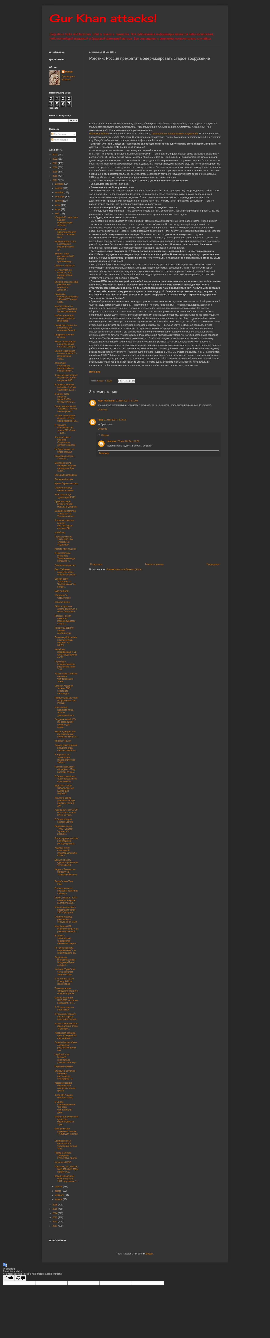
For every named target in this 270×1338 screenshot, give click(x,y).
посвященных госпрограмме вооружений (175, 133)
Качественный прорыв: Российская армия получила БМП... (66, 378)
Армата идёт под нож (65, 549)
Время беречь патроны (66, 483)
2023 (55, 154)
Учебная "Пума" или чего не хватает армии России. (65, 972)
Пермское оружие (64, 1066)
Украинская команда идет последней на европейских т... (65, 1035)
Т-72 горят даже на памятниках (64, 1008)
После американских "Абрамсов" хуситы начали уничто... (66, 409)
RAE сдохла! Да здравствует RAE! (65, 495)
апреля (59, 1186)
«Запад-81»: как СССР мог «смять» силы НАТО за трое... (66, 812)
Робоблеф (60, 532)
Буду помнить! (62, 591)
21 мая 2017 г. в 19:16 (115, 420)
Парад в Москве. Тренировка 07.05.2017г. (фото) (66, 1155)
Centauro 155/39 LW (65, 265)
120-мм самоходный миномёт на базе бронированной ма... (66, 418)
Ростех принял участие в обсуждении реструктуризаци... (66, 841)
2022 (55, 159)
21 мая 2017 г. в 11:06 (127, 400)
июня (58, 209)
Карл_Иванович (106, 400)
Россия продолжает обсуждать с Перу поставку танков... (65, 769)
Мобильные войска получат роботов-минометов (65, 318)
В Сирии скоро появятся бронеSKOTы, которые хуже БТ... (65, 398)
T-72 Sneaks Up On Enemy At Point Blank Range (64, 981)
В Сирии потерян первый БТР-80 (64, 820)
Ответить (102, 409)
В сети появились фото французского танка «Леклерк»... (66, 1026)
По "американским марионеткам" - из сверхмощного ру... (65, 950)
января (59, 1199)
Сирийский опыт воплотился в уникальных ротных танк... (66, 1145)
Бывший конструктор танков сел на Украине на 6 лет (65, 513)
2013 (55, 1217)
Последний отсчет (64, 479)
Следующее (96, 564)
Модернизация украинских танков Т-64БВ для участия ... (66, 1132)
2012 (55, 1221)
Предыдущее (213, 564)
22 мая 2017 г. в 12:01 (128, 441)
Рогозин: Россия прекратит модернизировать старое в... (65, 620)
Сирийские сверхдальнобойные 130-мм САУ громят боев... (66, 298)
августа (59, 201)
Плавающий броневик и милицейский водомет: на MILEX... (66, 641)
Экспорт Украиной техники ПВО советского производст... (64, 690)
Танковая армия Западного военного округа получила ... (66, 991)
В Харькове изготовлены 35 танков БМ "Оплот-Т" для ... (65, 429)
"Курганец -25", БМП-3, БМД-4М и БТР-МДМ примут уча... (66, 1169)
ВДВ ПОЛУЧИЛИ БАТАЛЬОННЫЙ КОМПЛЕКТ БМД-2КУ (64, 789)
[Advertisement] (177, 535)
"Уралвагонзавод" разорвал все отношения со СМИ (66, 919)
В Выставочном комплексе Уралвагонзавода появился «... (65, 557)
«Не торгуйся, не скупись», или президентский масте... (63, 274)
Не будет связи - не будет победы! (64, 450)
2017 (55, 180)
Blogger (149, 1253)
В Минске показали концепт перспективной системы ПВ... (64, 524)
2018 (55, 176)
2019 (55, 171)
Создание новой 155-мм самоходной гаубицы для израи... (65, 723)
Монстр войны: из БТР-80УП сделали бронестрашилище (66, 309)
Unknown (112, 441)
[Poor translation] (20, 1278)
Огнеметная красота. (65, 565)
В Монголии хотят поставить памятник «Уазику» (66, 891)
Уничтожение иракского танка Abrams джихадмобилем (64, 711)
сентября (60, 196)
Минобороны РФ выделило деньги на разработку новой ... (66, 929)
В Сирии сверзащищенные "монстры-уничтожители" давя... (65, 1107)
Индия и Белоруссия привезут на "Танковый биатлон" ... (66, 873)
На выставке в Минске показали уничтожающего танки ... (66, 677)
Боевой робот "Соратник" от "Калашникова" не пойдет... (65, 583)
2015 (55, 1209)
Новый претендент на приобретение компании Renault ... (66, 328)
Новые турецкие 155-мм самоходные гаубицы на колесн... (66, 734)
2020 (55, 167)
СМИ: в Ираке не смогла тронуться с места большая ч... (66, 609)
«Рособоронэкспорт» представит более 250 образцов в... (65, 910)
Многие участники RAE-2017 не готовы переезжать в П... (66, 1000)
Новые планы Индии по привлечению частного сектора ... (66, 344)
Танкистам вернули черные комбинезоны (64, 630)
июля (58, 205)
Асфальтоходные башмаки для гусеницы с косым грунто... (65, 1087)
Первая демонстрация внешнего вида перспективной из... (66, 748)
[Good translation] (9, 1278)
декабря (59, 184)
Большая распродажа (66, 475)
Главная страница (154, 564)
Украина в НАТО (63, 1162)
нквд (100, 420)
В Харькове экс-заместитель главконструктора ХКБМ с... (65, 758)
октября (59, 192)
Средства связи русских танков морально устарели (66, 504)
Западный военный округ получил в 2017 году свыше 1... (66, 1179)
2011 (55, 1226)
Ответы (105, 435)
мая (57, 213)
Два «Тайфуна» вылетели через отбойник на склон (65, 572)
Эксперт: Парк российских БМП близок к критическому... (64, 257)
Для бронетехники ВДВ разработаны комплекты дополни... (66, 286)
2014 (55, 1213)
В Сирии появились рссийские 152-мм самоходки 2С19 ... (65, 387)
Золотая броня (62, 602)
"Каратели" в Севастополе (63, 596)
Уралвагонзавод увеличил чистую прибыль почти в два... (65, 802)
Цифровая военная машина (64, 335)
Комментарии (59, 140)
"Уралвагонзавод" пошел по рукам (64, 489)
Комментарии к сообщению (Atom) (124, 569)
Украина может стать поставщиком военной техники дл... (65, 245)
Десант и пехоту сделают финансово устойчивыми (66, 862)
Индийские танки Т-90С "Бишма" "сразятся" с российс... (64, 830)
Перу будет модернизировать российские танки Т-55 (65, 665)
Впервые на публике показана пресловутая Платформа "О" (65, 1075)
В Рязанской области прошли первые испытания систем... (66, 1017)
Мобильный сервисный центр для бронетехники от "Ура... (66, 1120)
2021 (55, 163)
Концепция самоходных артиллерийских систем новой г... (64, 367)
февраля (60, 1195)
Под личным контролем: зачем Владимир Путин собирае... (65, 961)
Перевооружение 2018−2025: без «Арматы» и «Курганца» (64, 540)
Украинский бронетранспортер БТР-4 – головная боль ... (65, 233)
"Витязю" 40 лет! (63, 741)
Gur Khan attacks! (103, 18)
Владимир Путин (99, 133)
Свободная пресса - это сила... (65, 457)
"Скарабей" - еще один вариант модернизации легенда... (66, 221)
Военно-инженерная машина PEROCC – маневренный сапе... (66, 355)
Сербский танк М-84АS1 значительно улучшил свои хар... (66, 1058)
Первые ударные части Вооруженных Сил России (66, 700)
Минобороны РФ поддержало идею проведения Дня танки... (65, 467)
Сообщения (58, 134)
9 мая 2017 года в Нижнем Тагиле (64, 1096)
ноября (59, 188)
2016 (55, 1204)
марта (58, 1191)
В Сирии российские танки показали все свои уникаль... (66, 779)
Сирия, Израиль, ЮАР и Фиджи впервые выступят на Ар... (66, 900)
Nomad (69, 71)
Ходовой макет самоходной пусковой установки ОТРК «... (66, 851)
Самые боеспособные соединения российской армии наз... (66, 1046)
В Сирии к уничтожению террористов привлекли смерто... (66, 939)
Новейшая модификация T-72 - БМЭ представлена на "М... (66, 653)
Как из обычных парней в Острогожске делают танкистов (65, 441)
